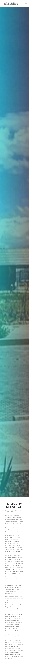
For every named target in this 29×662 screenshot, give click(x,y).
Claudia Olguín (9, 511)
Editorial (16, 510)
